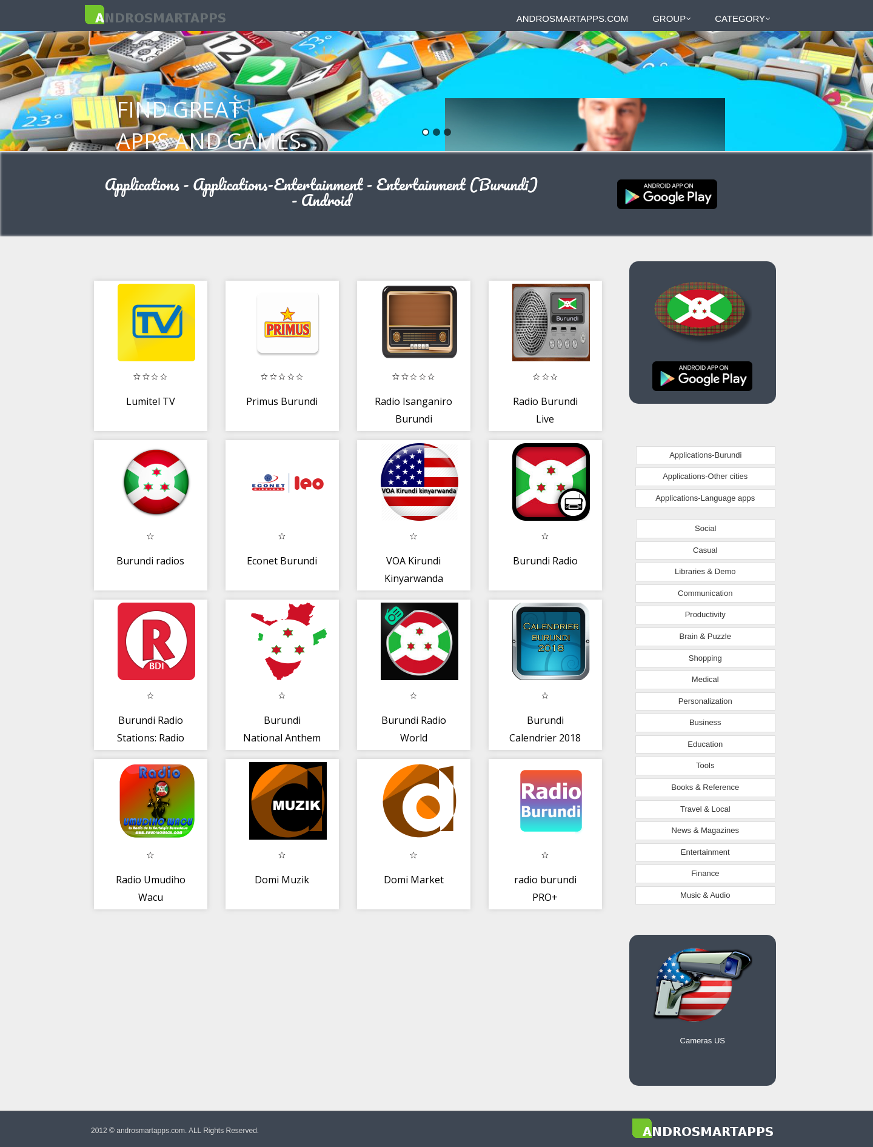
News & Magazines (705, 830)
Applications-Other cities (705, 476)
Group (671, 18)
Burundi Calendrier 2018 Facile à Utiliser (545, 738)
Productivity (705, 614)
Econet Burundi (282, 560)
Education (705, 744)
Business (705, 722)
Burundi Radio (545, 560)
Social (705, 528)
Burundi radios (150, 560)
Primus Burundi (282, 401)
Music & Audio (705, 895)
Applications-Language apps (705, 498)
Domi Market (414, 879)
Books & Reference (705, 787)
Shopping (705, 658)
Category (743, 18)
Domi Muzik (282, 879)
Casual (705, 550)
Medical (705, 679)
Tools (705, 765)
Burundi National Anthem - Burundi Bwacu (282, 738)
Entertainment (705, 852)
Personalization (705, 701)
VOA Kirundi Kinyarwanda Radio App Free (414, 578)
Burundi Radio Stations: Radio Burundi (150, 738)
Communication (705, 593)
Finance (705, 873)
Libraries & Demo (705, 571)
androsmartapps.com (572, 18)
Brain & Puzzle (705, 636)
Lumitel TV (150, 401)
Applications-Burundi (705, 455)
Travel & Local (705, 809)
